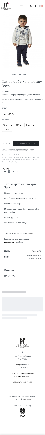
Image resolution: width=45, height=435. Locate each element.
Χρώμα (4, 108)
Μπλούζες (22, 75)
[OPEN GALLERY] (22, 41)
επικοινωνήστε (10, 242)
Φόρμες (17, 162)
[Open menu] (21, 6)
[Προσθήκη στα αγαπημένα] (42, 143)
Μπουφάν (22, 159)
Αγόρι (14, 75)
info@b (18, 365)
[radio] (8, 114)
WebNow (27, 399)
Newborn (5, 75)
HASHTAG (5, 169)
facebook (29, 233)
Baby (10, 157)
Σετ (10, 162)
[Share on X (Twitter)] (9, 171)
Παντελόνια (35, 159)
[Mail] (18, 171)
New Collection (17, 157)
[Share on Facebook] (14, 171)
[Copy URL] (23, 171)
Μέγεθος (5, 119)
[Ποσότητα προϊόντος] (6, 143)
